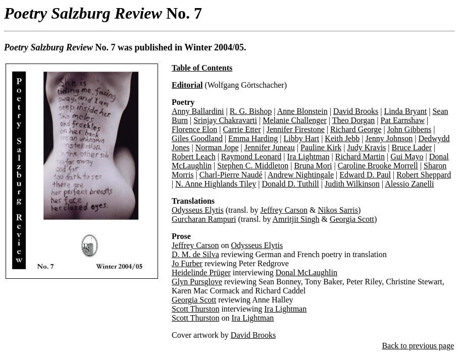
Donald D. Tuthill (290, 183)
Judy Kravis (366, 147)
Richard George (355, 129)
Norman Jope (217, 147)
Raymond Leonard (251, 156)
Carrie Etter (242, 129)
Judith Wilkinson (352, 183)
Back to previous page (418, 345)
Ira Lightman (308, 156)
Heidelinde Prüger (201, 272)
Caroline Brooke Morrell (378, 165)
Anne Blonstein (302, 111)
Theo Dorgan (353, 120)
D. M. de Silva (195, 254)
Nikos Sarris (338, 210)
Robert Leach (194, 156)
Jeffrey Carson (284, 210)
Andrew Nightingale (301, 174)
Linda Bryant (405, 111)
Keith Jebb (342, 138)
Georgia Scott (352, 219)
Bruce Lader (412, 147)
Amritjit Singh (296, 219)
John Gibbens (409, 129)
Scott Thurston (195, 309)
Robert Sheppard (423, 174)
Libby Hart (301, 138)
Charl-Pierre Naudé (231, 174)
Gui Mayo (406, 156)
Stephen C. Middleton (252, 165)
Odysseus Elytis (198, 210)
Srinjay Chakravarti (225, 120)
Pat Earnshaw (402, 120)
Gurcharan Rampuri (204, 219)
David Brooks (355, 111)
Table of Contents (202, 68)
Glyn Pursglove (197, 281)
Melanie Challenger (295, 120)
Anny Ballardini (198, 111)
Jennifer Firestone (296, 129)
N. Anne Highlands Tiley (215, 183)
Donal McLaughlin (306, 272)
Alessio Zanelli (409, 183)
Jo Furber (187, 263)
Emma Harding (253, 138)
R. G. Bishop (251, 111)
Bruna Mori (313, 165)
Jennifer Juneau (269, 147)
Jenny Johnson (389, 138)
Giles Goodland (197, 138)
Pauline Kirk (320, 147)
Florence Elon (194, 129)
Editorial (187, 85)
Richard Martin (360, 156)
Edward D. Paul (365, 174)
